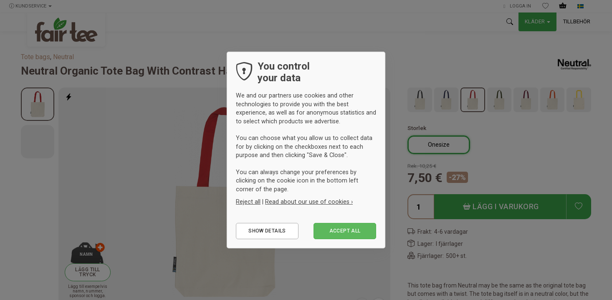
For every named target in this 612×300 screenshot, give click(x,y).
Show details (267, 231)
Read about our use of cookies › (309, 201)
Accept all (345, 231)
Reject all (248, 201)
